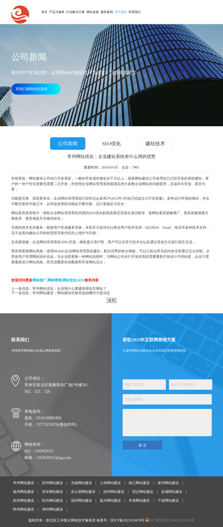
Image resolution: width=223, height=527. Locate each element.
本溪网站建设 (139, 500)
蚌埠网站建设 (23, 509)
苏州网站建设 (52, 483)
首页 (44, 12)
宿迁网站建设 (142, 492)
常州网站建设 (23, 483)
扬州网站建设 (23, 492)
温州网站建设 (81, 500)
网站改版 (92, 12)
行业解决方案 (75, 12)
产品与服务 (57, 12)
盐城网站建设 (171, 492)
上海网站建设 (110, 483)
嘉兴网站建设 (110, 500)
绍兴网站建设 (52, 500)
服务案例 (107, 12)
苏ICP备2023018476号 (127, 520)
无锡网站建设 (81, 483)
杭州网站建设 (23, 500)
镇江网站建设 (139, 483)
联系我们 (135, 12)
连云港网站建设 (83, 492)
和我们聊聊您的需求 (31, 89)
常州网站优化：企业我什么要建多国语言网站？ (69, 288)
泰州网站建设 (168, 483)
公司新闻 (67, 143)
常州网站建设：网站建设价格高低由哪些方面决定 (71, 293)
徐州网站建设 (113, 492)
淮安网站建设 (52, 492)
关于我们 (121, 12)
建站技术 (155, 143)
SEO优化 (111, 143)
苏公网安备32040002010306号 (172, 520)
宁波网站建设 (168, 500)
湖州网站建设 (52, 509)
